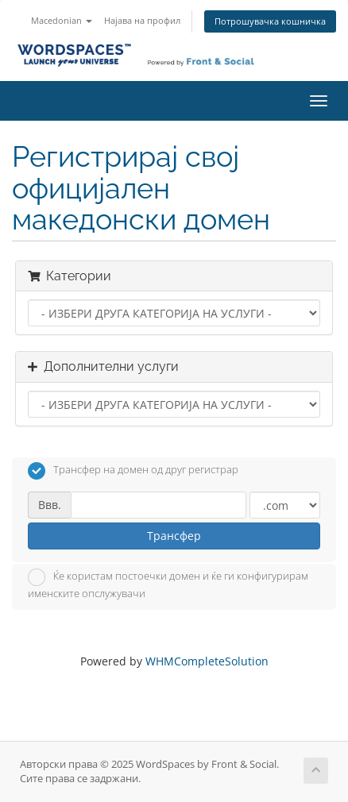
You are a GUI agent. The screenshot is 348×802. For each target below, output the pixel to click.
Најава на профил (142, 20)
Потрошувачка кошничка (270, 21)
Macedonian (61, 20)
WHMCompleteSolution (207, 661)
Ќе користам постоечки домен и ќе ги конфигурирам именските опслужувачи (168, 584)
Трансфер (174, 535)
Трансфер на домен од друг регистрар (133, 471)
